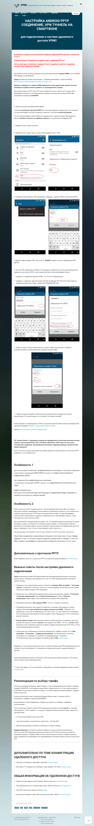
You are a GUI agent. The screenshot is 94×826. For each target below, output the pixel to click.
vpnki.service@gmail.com (21, 819)
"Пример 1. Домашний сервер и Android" (42, 426)
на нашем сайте (62, 781)
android (17, 807)
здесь (45, 790)
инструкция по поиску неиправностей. (34, 429)
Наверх (77, 817)
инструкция (37, 807)
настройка (44, 807)
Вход (75, 13)
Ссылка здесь (63, 638)
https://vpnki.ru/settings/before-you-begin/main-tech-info (32, 82)
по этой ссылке (72, 559)
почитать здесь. (65, 794)
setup (26, 807)
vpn (21, 807)
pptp (30, 807)
